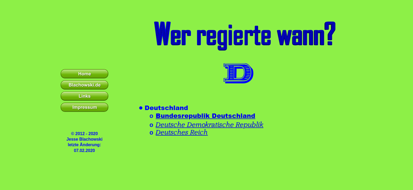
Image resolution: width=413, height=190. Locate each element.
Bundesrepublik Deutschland (205, 115)
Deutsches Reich (182, 132)
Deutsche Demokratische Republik (209, 125)
